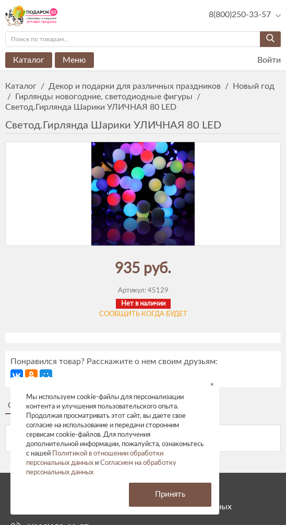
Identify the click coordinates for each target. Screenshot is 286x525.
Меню (74, 60)
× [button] (212, 384)
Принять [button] (170, 494)
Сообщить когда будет (143, 314)
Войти (262, 60)
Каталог (28, 60)
